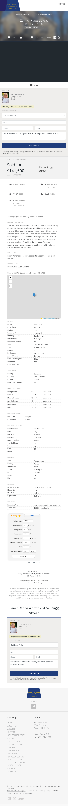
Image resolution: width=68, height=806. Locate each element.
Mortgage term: (17, 529)
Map (34, 85)
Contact (11, 738)
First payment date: (16, 551)
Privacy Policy (16, 153)
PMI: (20, 547)
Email (13, 99)
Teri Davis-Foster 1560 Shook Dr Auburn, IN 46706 (41, 725)
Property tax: (18, 538)
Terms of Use (33, 791)
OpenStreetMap (51, 318)
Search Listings (14, 741)
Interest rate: (18, 534)
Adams (18, 14)
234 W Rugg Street (45, 14)
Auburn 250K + (14, 750)
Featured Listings (15, 744)
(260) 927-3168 (16, 97)
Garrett (11, 732)
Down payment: (17, 525)
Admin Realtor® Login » (16, 791)
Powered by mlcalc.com (34, 562)
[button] (34, 294)
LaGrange (12, 771)
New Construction (16, 735)
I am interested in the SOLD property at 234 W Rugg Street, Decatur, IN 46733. (34, 136)
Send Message (34, 145)
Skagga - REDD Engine (24, 793)
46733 (34, 14)
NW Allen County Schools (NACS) (15, 758)
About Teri (12, 726)
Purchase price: (17, 521)
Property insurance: (16, 542)
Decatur (26, 14)
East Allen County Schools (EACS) (16, 763)
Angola (11, 768)
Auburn (11, 729)
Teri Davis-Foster (17, 94)
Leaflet (43, 318)
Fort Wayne (12, 753)
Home (10, 723)
